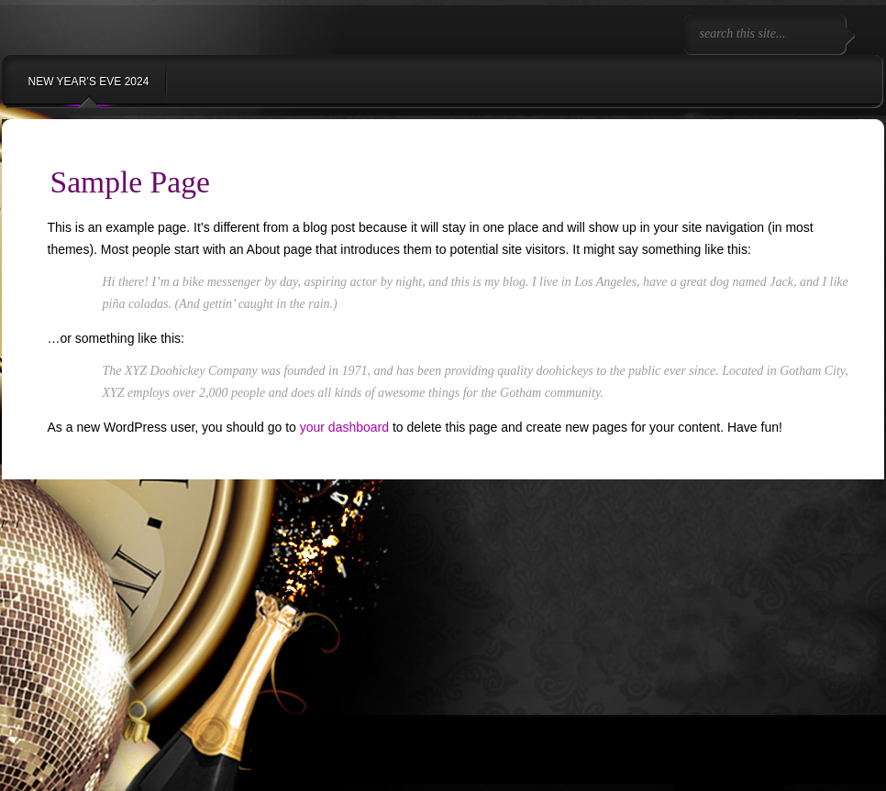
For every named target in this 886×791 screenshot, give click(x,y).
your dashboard (344, 427)
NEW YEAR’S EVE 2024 (89, 81)
